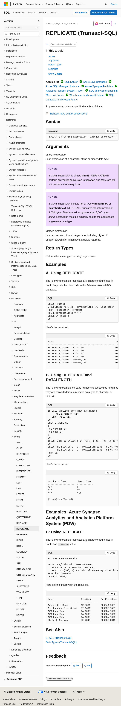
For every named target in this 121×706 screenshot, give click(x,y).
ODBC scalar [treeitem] (20, 310)
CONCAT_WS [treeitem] (23, 465)
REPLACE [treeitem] (21, 523)
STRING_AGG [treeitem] (23, 569)
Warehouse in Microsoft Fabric (86, 95)
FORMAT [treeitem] (21, 477)
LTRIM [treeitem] (19, 500)
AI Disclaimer (9, 699)
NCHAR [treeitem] (20, 505)
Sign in (113, 4)
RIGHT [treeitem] (19, 540)
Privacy (68, 699)
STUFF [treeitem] (19, 580)
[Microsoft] (6, 4)
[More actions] (115, 23)
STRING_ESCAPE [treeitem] (25, 575)
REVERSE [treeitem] (21, 534)
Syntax (51, 56)
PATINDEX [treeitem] (21, 511)
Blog (43, 699)
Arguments (53, 60)
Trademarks (25, 704)
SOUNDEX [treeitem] (21, 552)
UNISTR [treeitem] (20, 609)
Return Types (54, 64)
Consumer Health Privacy (91, 699)
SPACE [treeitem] (20, 557)
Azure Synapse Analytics (99, 86)
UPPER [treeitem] (20, 615)
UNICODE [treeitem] (21, 603)
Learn (49, 23)
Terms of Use (9, 704)
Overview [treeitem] (18, 304)
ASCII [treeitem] (19, 442)
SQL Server (70, 23)
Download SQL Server (103, 12)
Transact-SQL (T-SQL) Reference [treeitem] (22, 208)
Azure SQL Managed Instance (63, 86)
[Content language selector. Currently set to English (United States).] (18, 691)
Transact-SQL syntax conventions (68, 113)
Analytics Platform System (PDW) (64, 90)
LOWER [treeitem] (20, 494)
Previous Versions (28, 699)
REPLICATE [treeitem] (22, 528)
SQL (58, 23)
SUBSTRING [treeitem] (22, 586)
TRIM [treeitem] (19, 598)
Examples (53, 69)
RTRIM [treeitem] (19, 546)
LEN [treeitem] (18, 488)
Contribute (56, 699)
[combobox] (21, 27)
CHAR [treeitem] (19, 448)
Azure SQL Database (95, 82)
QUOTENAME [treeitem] (23, 517)
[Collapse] (38, 21)
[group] (82, 137)
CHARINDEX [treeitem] (22, 454)
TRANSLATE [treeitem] (22, 592)
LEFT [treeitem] (19, 482)
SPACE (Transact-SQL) (59, 638)
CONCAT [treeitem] (21, 459)
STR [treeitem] (18, 563)
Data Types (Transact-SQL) (61, 642)
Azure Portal (80, 12)
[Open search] (106, 4)
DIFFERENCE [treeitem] (23, 471)
